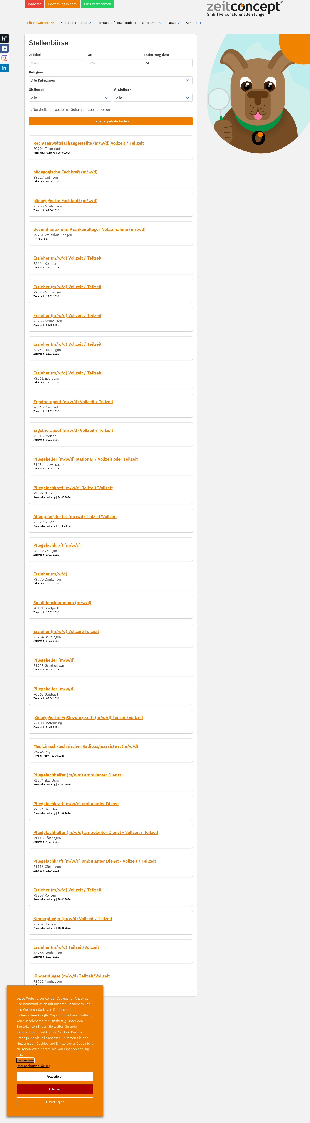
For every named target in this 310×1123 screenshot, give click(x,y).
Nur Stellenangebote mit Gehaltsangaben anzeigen (69, 109)
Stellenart (36, 89)
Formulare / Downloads (114, 22)
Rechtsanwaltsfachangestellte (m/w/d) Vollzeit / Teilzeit (88, 143)
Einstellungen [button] (55, 1102)
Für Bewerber (38, 22)
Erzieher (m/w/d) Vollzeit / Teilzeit (67, 258)
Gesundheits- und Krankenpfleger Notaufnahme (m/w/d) (89, 229)
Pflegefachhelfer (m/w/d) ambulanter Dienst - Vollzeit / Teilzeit (95, 832)
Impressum (25, 1060)
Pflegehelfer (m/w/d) (54, 660)
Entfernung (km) (156, 54)
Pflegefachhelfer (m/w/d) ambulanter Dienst (77, 775)
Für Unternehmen (97, 4)
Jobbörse (34, 4)
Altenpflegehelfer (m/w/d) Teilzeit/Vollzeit (75, 516)
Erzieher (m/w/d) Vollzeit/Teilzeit (66, 631)
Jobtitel (35, 54)
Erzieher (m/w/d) (50, 574)
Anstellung (122, 89)
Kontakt (192, 22)
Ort (90, 54)
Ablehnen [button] (55, 1089)
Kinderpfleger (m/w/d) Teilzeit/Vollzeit (71, 976)
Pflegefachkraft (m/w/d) (57, 545)
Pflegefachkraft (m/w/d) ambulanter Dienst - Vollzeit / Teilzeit (94, 861)
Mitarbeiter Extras (73, 22)
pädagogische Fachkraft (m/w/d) (65, 172)
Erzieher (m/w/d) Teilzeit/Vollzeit (66, 947)
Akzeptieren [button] (55, 1076)
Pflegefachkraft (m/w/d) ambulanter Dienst (76, 803)
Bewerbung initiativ (62, 4)
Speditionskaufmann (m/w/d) (62, 602)
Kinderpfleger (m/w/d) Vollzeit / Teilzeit (72, 918)
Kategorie (36, 72)
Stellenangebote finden (110, 121)
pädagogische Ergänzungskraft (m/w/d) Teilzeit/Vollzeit (88, 717)
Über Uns (149, 22)
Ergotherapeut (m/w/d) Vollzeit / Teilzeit (73, 401)
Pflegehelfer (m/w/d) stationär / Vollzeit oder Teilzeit (85, 459)
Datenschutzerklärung (33, 1066)
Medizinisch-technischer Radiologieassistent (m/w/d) (85, 746)
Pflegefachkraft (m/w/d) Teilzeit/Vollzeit (73, 488)
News (172, 22)
